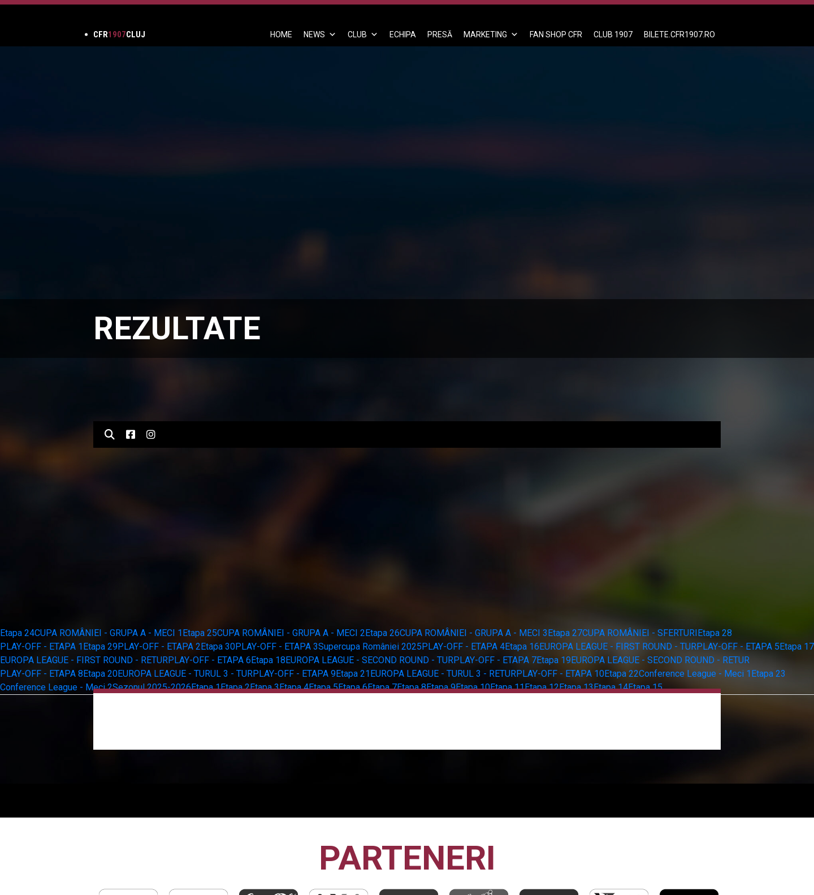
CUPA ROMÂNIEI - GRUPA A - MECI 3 (474, 633)
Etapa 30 (218, 646)
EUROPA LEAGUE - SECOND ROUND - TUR (369, 660)
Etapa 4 (294, 687)
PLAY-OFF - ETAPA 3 (276, 646)
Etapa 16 (522, 646)
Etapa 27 (565, 633)
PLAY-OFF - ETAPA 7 (494, 660)
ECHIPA (402, 34)
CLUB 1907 (613, 34)
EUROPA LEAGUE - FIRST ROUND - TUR (617, 646)
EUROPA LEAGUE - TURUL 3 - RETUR (443, 673)
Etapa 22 (621, 673)
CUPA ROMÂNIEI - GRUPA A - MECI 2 (291, 633)
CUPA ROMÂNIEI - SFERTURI (640, 633)
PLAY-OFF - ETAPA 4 (463, 646)
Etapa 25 (200, 633)
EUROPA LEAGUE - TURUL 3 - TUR (185, 673)
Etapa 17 (797, 646)
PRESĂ (439, 34)
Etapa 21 (353, 673)
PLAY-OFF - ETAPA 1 (41, 646)
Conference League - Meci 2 (56, 687)
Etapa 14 (611, 687)
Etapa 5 (323, 687)
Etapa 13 (576, 687)
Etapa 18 (268, 660)
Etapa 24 (17, 633)
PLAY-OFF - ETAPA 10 (560, 673)
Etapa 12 (542, 687)
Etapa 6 (352, 687)
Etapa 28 (715, 633)
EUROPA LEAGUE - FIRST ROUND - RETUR (84, 660)
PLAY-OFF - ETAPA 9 (294, 673)
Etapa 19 (553, 660)
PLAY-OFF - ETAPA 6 (209, 660)
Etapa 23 (768, 673)
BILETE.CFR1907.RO (679, 34)
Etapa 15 (645, 687)
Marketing (491, 34)
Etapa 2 (235, 687)
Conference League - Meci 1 (695, 673)
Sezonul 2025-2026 (151, 687)
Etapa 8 (411, 687)
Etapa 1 (205, 687)
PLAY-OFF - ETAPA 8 (41, 673)
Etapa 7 (382, 687)
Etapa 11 (507, 687)
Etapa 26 (382, 633)
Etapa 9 (441, 687)
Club (363, 34)
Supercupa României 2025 (370, 646)
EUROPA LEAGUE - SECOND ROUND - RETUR (660, 660)
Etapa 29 (100, 646)
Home (281, 34)
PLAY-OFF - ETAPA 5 (738, 646)
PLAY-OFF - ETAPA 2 (159, 646)
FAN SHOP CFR (556, 34)
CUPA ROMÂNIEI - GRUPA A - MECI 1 (108, 633)
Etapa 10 (473, 687)
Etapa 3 (264, 687)
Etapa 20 (100, 673)
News (320, 34)
